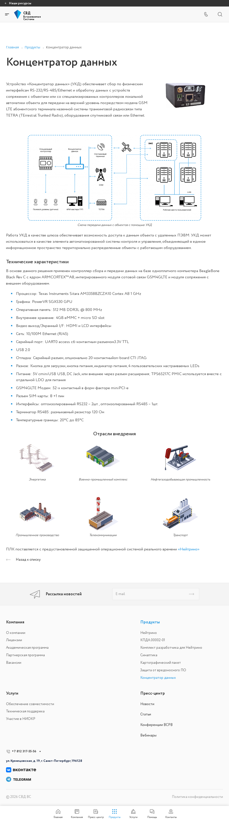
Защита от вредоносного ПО (163, 670)
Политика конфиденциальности (197, 797)
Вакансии (13, 663)
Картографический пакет (160, 663)
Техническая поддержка (25, 711)
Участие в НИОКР (20, 719)
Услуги (12, 693)
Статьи (145, 714)
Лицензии (14, 640)
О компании (15, 633)
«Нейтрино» (188, 549)
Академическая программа (27, 647)
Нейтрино (148, 633)
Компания (15, 622)
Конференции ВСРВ (156, 725)
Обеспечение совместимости (30, 704)
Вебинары (148, 735)
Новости (147, 704)
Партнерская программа (25, 655)
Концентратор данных (158, 678)
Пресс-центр (152, 693)
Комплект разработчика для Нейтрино (171, 647)
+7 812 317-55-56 (24, 751)
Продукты (150, 622)
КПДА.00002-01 (152, 640)
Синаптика (148, 655)
